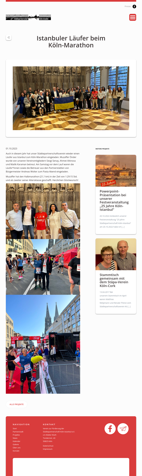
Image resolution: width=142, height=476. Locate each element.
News (15, 438)
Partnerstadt (18, 431)
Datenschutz (48, 446)
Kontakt (16, 451)
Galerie (16, 444)
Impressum (48, 449)
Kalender (16, 441)
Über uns (17, 447)
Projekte (16, 435)
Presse (128, 6)
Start (15, 428)
